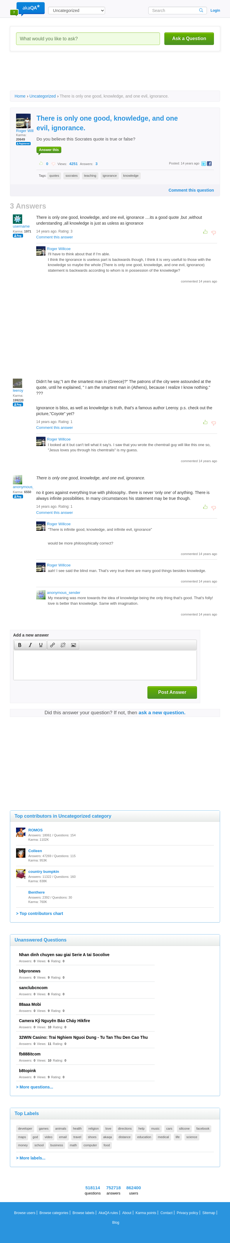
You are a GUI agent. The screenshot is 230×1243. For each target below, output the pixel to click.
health (77, 1128)
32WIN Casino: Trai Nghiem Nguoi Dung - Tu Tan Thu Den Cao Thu (83, 1037)
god (35, 1137)
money (23, 1145)
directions (125, 1128)
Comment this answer (54, 237)
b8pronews (30, 971)
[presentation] (20, 645)
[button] (19, 645)
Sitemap (208, 1213)
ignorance (110, 175)
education (144, 1137)
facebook (203, 1128)
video (48, 1137)
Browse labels (83, 1213)
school (39, 1145)
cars (169, 1128)
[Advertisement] (116, 76)
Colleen (35, 851)
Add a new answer (31, 635)
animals (60, 1128)
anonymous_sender (29, 482)
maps (22, 1137)
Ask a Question (189, 38)
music (155, 1128)
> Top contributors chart (39, 913)
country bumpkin (43, 871)
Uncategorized (42, 96)
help (141, 1128)
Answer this (49, 150)
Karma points (146, 1213)
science (192, 1137)
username (21, 221)
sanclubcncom (33, 987)
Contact (166, 1213)
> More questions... (34, 1087)
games (43, 1128)
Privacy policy (187, 1213)
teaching (90, 175)
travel (77, 1137)
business (56, 1145)
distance (124, 1137)
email (63, 1137)
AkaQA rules (108, 1213)
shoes (92, 1137)
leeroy (18, 386)
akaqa (107, 1137)
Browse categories (53, 1213)
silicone (184, 1128)
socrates (71, 175)
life (178, 1137)
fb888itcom (30, 1054)
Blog (115, 1223)
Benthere (36, 892)
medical (163, 1137)
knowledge (131, 175)
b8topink (27, 1070)
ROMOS (35, 830)
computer (90, 1145)
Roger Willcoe (28, 123)
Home (20, 96)
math (73, 1145)
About (126, 1213)
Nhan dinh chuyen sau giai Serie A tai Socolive (64, 954)
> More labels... (31, 1158)
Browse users (24, 1213)
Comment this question (191, 190)
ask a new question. (162, 712)
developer (25, 1128)
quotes (54, 175)
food (107, 1145)
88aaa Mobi (30, 1004)
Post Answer (172, 692)
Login (215, 10)
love (108, 1128)
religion (93, 1128)
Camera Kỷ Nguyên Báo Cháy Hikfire (54, 1020)
